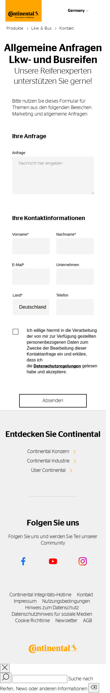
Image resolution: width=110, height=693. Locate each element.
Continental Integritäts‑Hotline (40, 595)
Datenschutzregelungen (57, 366)
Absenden (52, 400)
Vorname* (20, 234)
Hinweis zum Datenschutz (52, 607)
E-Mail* (18, 265)
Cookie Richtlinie (32, 620)
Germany (76, 11)
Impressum (25, 601)
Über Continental (48, 470)
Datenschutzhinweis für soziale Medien (52, 614)
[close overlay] (5, 668)
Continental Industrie (48, 461)
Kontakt (85, 595)
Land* (18, 295)
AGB (87, 620)
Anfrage (18, 153)
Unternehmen (67, 265)
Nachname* (66, 234)
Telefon (62, 295)
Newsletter (66, 620)
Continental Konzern (48, 451)
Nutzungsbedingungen (66, 601)
